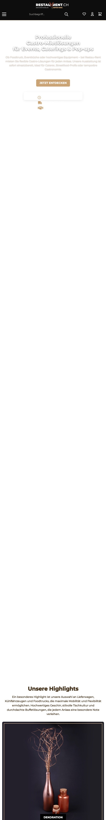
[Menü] (5, 14)
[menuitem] (5, 14)
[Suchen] (66, 14)
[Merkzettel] (84, 14)
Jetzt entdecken (53, 83)
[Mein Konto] (92, 14)
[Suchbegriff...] (49, 14)
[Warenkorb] (100, 14)
